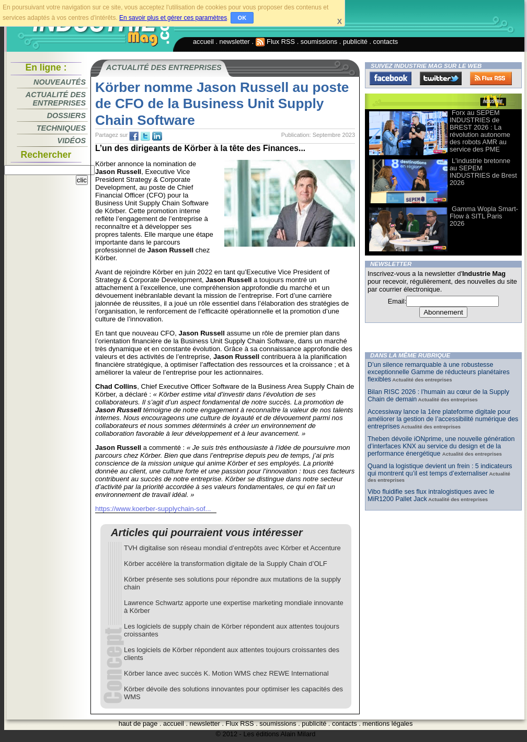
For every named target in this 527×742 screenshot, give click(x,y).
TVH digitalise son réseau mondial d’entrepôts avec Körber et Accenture (232, 548)
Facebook (390, 78)
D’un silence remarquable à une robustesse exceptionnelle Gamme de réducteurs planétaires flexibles (439, 372)
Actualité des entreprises (56, 98)
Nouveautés (59, 82)
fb (134, 136)
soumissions (319, 41)
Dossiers (66, 115)
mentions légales (387, 723)
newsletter (235, 41)
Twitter (441, 78)
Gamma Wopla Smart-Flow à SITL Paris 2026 (484, 216)
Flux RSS (275, 41)
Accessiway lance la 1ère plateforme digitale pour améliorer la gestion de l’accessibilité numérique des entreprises (443, 419)
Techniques (61, 128)
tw (145, 136)
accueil (203, 41)
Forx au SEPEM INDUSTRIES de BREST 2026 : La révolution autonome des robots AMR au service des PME (480, 131)
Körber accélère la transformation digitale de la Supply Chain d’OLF (225, 563)
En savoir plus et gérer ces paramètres (173, 17)
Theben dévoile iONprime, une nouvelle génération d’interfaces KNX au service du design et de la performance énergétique (441, 446)
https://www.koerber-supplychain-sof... (153, 509)
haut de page (138, 723)
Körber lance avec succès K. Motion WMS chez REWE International (226, 673)
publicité (355, 41)
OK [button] (242, 18)
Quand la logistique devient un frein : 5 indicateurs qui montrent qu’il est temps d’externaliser (440, 469)
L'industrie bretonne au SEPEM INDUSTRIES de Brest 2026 (483, 172)
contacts (385, 41)
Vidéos (72, 140)
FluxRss (491, 78)
